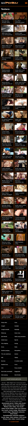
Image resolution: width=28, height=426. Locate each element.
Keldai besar (4, 339)
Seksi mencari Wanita (7, 393)
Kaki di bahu (18, 374)
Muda (16, 347)
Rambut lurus (4, 364)
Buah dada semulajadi (6, 371)
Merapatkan (17, 350)
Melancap (3, 333)
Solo (2, 367)
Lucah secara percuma (14, 379)
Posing (16, 343)
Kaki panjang (4, 374)
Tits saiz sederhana (6, 354)
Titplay (16, 357)
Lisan (16, 322)
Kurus (2, 347)
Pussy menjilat (18, 367)
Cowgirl (3, 326)
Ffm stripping (4, 343)
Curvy (16, 364)
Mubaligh (17, 329)
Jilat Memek (4, 336)
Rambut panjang (5, 350)
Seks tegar (10, 382)
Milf (2, 357)
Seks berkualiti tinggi (9, 391)
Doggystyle (17, 371)
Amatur (16, 354)
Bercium (3, 361)
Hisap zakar (4, 322)
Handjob (17, 326)
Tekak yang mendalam (20, 336)
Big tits (16, 339)
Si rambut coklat (19, 361)
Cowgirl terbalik (5, 329)
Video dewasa (5, 384)
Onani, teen (17, 333)
